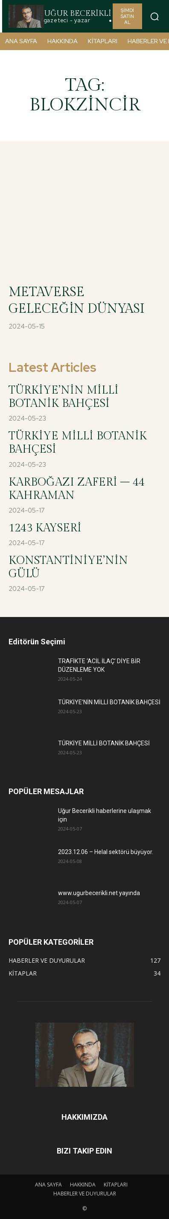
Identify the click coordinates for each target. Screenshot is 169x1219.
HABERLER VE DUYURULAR (84, 1193)
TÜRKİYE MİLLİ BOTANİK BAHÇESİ (104, 743)
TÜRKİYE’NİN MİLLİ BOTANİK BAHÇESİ (64, 397)
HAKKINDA (83, 1184)
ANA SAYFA (48, 1184)
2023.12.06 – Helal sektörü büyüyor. (106, 851)
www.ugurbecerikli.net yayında (99, 893)
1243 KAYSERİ (45, 528)
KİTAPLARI (116, 1184)
